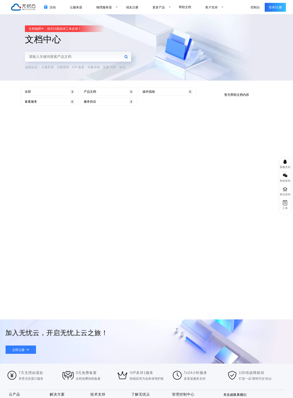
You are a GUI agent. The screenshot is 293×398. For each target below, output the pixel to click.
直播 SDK (109, 67)
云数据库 (63, 67)
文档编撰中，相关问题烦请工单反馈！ (55, 28)
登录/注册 (275, 7)
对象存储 (94, 67)
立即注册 (18, 350)
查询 (126, 57)
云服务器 (47, 67)
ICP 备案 (78, 67)
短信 (122, 67)
